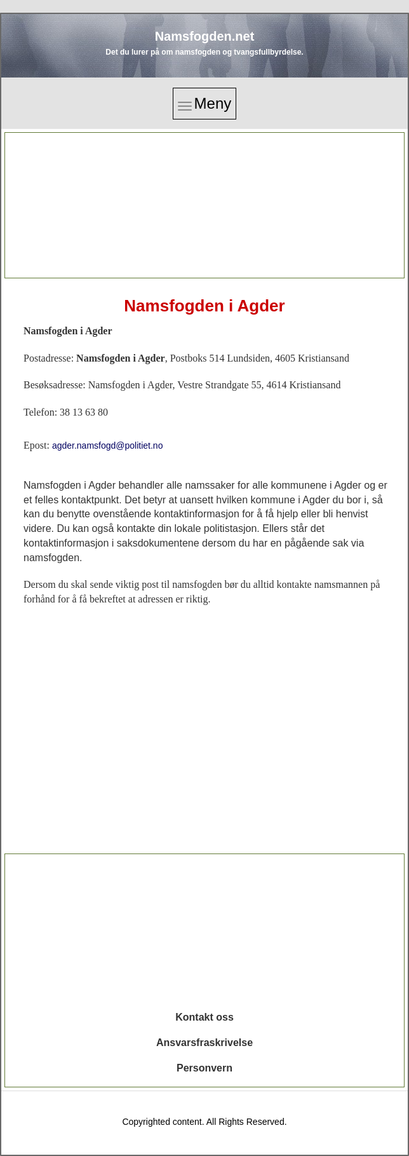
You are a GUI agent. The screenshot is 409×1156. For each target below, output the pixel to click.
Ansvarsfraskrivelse (204, 1042)
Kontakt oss (204, 1017)
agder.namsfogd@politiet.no (107, 445)
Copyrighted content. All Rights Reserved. (204, 1122)
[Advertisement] (204, 205)
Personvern (204, 1068)
